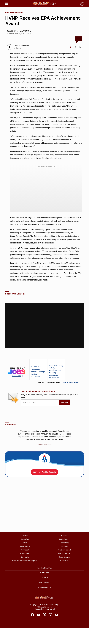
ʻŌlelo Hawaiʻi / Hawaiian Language (24, 561)
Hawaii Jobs (24, 553)
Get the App (44, 573)
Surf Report (25, 550)
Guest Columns (64, 557)
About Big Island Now (44, 568)
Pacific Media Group (51, 605)
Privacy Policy (39, 609)
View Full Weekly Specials (44, 472)
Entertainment (64, 539)
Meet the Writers (44, 582)
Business (64, 535)
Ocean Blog (64, 543)
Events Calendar (64, 553)
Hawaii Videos (25, 546)
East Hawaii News (14, 12)
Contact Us (44, 578)
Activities (24, 535)
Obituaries (64, 546)
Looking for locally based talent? (56, 382)
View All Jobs (18, 376)
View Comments (44, 445)
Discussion (25, 539)
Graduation (64, 561)
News (25, 543)
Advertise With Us (44, 587)
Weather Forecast (64, 550)
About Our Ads (50, 609)
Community (25, 557)
